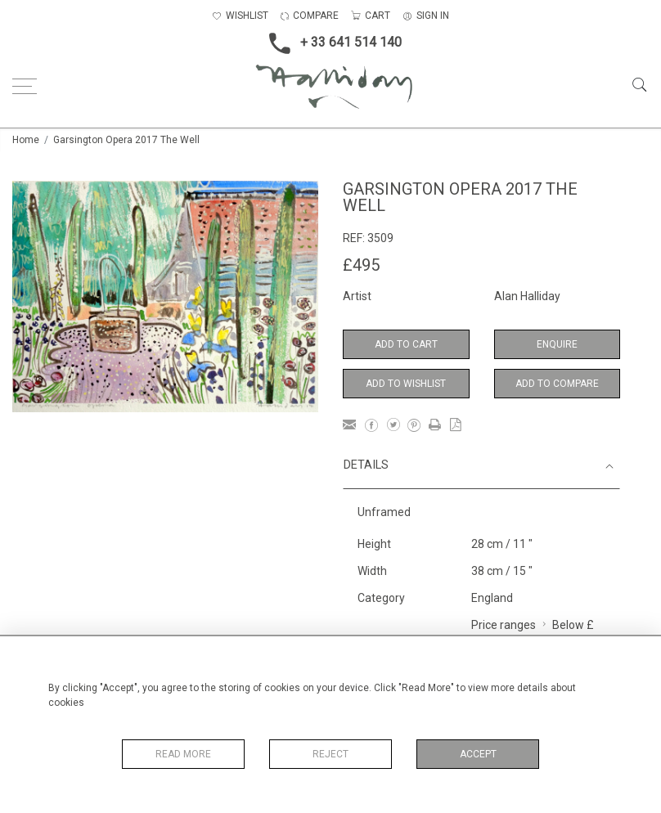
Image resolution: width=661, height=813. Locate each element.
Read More (183, 754)
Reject (330, 754)
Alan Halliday (527, 296)
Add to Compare (557, 383)
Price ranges (503, 624)
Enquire (557, 344)
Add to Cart (406, 344)
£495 (361, 265)
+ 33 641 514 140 (330, 43)
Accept (478, 754)
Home (25, 140)
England (492, 597)
